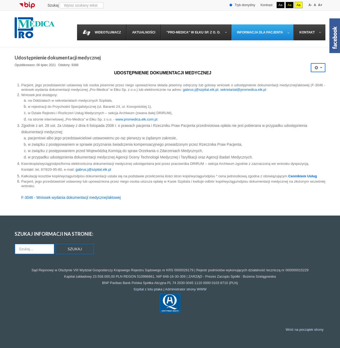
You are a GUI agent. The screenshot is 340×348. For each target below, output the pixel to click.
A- (310, 5)
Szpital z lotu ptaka (147, 289)
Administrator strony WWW (186, 289)
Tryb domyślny (242, 5)
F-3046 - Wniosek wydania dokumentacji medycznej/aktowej (71, 197)
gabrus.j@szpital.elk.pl (200, 90)
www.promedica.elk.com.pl (137, 119)
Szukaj (53, 5)
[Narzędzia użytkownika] (318, 67)
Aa (281, 5)
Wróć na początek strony (305, 330)
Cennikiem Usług (302, 176)
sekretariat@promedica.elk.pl (243, 90)
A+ (320, 5)
